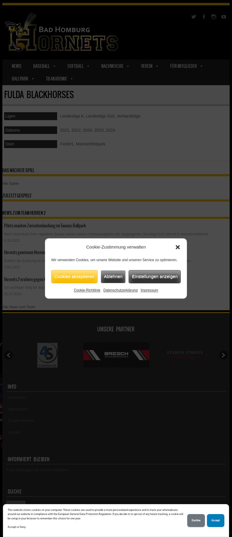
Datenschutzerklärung (120, 290)
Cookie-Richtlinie (87, 290)
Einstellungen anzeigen (155, 276)
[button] (178, 247)
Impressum (149, 290)
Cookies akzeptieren (74, 276)
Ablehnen (113, 276)
